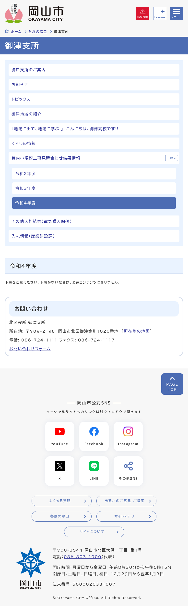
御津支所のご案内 (29, 70)
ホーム (16, 31)
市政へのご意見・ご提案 (125, 501)
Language (159, 17)
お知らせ (20, 85)
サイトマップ (124, 516)
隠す (173, 158)
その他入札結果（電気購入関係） (42, 221)
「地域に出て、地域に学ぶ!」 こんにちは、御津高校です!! (65, 129)
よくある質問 (60, 501)
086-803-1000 (82, 557)
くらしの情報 (24, 143)
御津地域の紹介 (27, 114)
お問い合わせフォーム (30, 349)
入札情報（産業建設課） (33, 236)
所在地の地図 (137, 331)
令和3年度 (25, 188)
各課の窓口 (37, 31)
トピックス (21, 99)
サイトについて (92, 531)
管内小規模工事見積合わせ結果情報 (46, 158)
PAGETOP (172, 387)
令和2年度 (25, 174)
